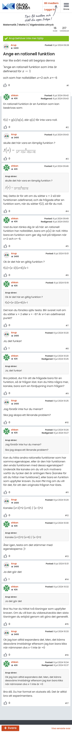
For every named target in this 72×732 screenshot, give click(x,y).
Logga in (49, 9)
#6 (67, 275)
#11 (67, 492)
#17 (67, 703)
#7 (67, 325)
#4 (67, 211)
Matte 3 (23, 24)
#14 (67, 579)
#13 (67, 556)
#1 (67, 85)
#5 (67, 246)
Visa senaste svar (60, 728)
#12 (67, 515)
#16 (67, 655)
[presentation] (26, 71)
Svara (12, 728)
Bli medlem (51, 3)
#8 (67, 348)
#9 (67, 393)
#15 (67, 624)
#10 (67, 422)
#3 (67, 159)
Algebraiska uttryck (42, 24)
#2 (67, 127)
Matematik (9, 24)
